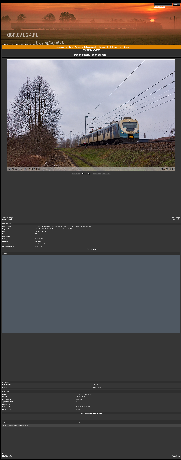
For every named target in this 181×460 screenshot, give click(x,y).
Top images (79, 47)
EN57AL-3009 (7, 219)
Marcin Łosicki (40, 244)
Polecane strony (116, 47)
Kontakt (126, 47)
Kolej (9, 44)
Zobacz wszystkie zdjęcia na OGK (96, 47)
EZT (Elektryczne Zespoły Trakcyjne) (25, 44)
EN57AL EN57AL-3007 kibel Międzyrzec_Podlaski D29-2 (54, 229)
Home (4, 44)
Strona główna (59, 47)
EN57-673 (176, 219)
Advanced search (159, 7)
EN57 (42, 44)
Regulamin (69, 47)
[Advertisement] (92, 196)
